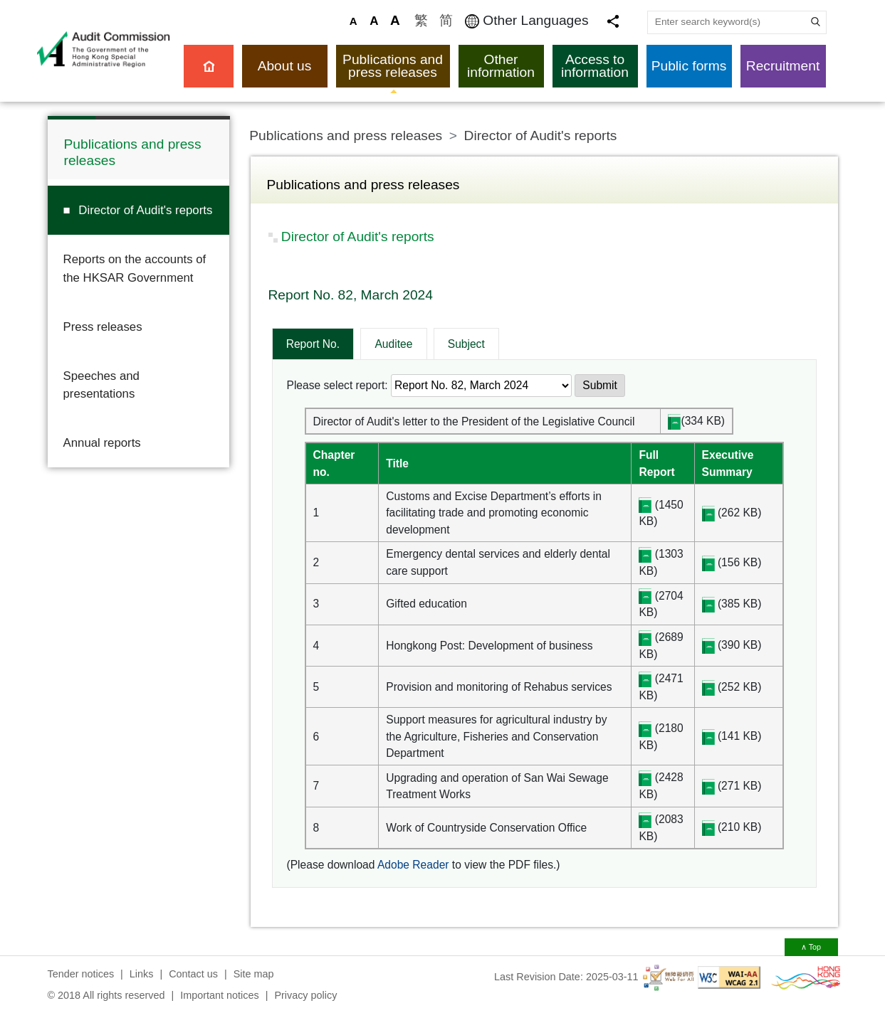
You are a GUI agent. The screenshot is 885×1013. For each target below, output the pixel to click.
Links (142, 974)
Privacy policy (305, 995)
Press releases (102, 327)
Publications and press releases (392, 66)
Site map (254, 974)
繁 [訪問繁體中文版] (421, 20)
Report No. (313, 344)
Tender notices (81, 974)
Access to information (595, 66)
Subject (466, 344)
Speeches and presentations (101, 385)
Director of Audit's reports (145, 210)
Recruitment (782, 65)
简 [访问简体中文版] (446, 20)
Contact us (193, 974)
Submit (599, 385)
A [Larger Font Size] (374, 21)
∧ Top (811, 947)
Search (814, 22)
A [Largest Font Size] (395, 20)
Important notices (219, 995)
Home (209, 66)
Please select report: (337, 385)
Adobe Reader (413, 865)
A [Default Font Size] (353, 21)
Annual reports (102, 443)
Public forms (689, 65)
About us (285, 65)
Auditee (393, 344)
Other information (501, 66)
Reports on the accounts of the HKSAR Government (134, 268)
